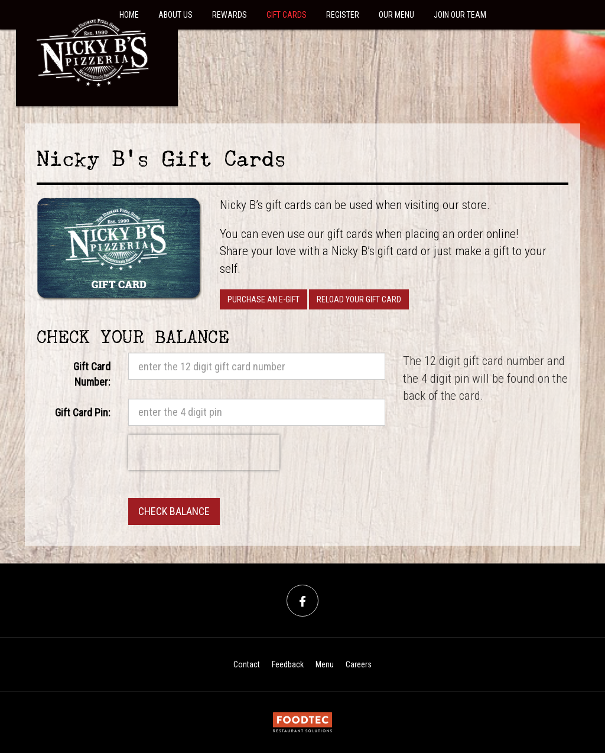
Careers (359, 664)
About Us (175, 14)
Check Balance (174, 511)
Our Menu (396, 14)
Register (342, 14)
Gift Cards (286, 14)
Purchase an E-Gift (263, 299)
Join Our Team (460, 14)
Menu (324, 664)
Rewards (229, 14)
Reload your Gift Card (359, 299)
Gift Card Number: (91, 374)
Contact (246, 664)
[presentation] (203, 452)
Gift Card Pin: (82, 412)
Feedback (288, 664)
